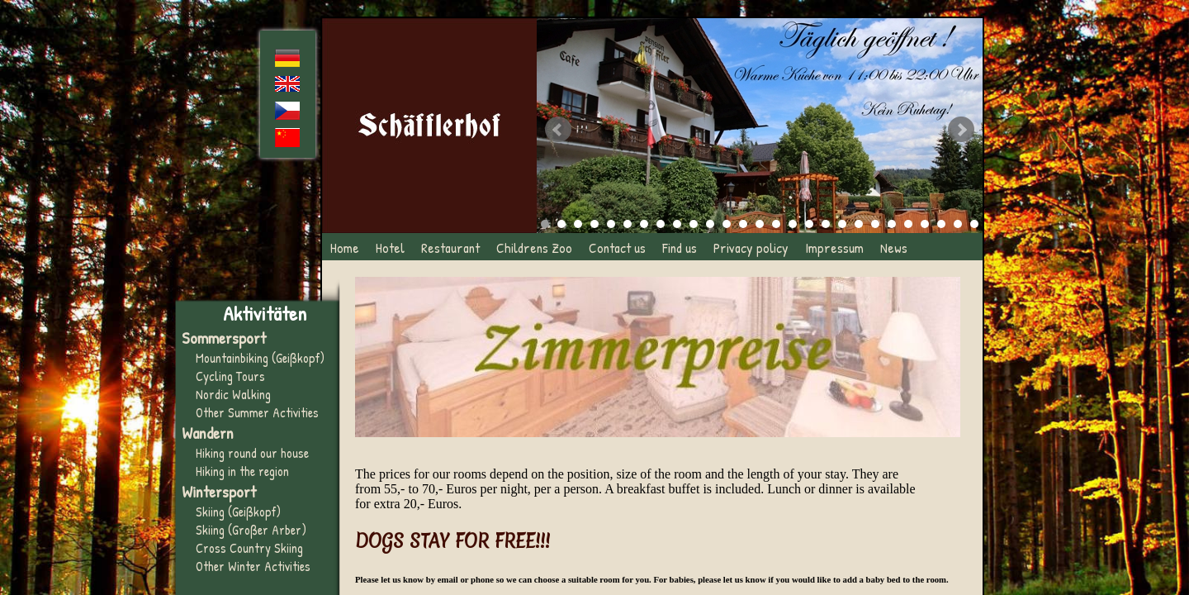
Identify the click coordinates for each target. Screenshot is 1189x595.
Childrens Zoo (534, 247)
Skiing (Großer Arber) (251, 530)
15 (776, 224)
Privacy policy (751, 247)
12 (726, 224)
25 (941, 224)
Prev (558, 130)
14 (760, 224)
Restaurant (450, 247)
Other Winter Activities (253, 566)
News (893, 247)
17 (809, 224)
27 (974, 224)
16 (793, 224)
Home (344, 247)
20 (859, 224)
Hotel (390, 247)
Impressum (834, 247)
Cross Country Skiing (249, 548)
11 (710, 224)
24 (925, 224)
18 (826, 224)
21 (875, 224)
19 (842, 224)
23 (908, 224)
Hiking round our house (252, 453)
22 (892, 224)
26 (958, 224)
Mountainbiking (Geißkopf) (260, 358)
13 (743, 224)
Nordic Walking (233, 394)
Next (961, 130)
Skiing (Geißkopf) (238, 511)
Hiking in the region (242, 471)
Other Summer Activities (257, 412)
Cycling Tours (230, 376)
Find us (679, 247)
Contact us (617, 247)
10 (693, 224)
